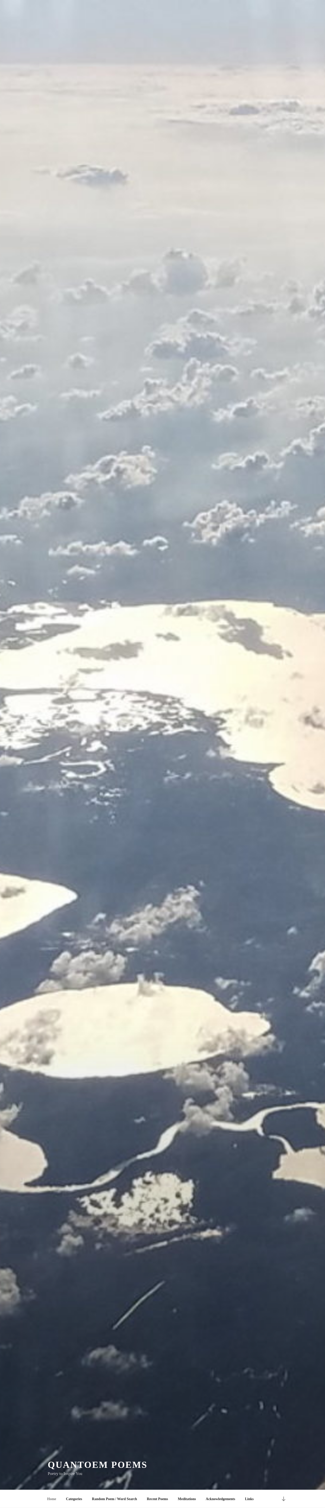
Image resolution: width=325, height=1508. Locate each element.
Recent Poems (157, 1499)
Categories (74, 1499)
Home (51, 1499)
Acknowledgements (220, 1499)
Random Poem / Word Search (114, 1499)
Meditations (187, 1499)
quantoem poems (98, 1465)
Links (249, 1499)
